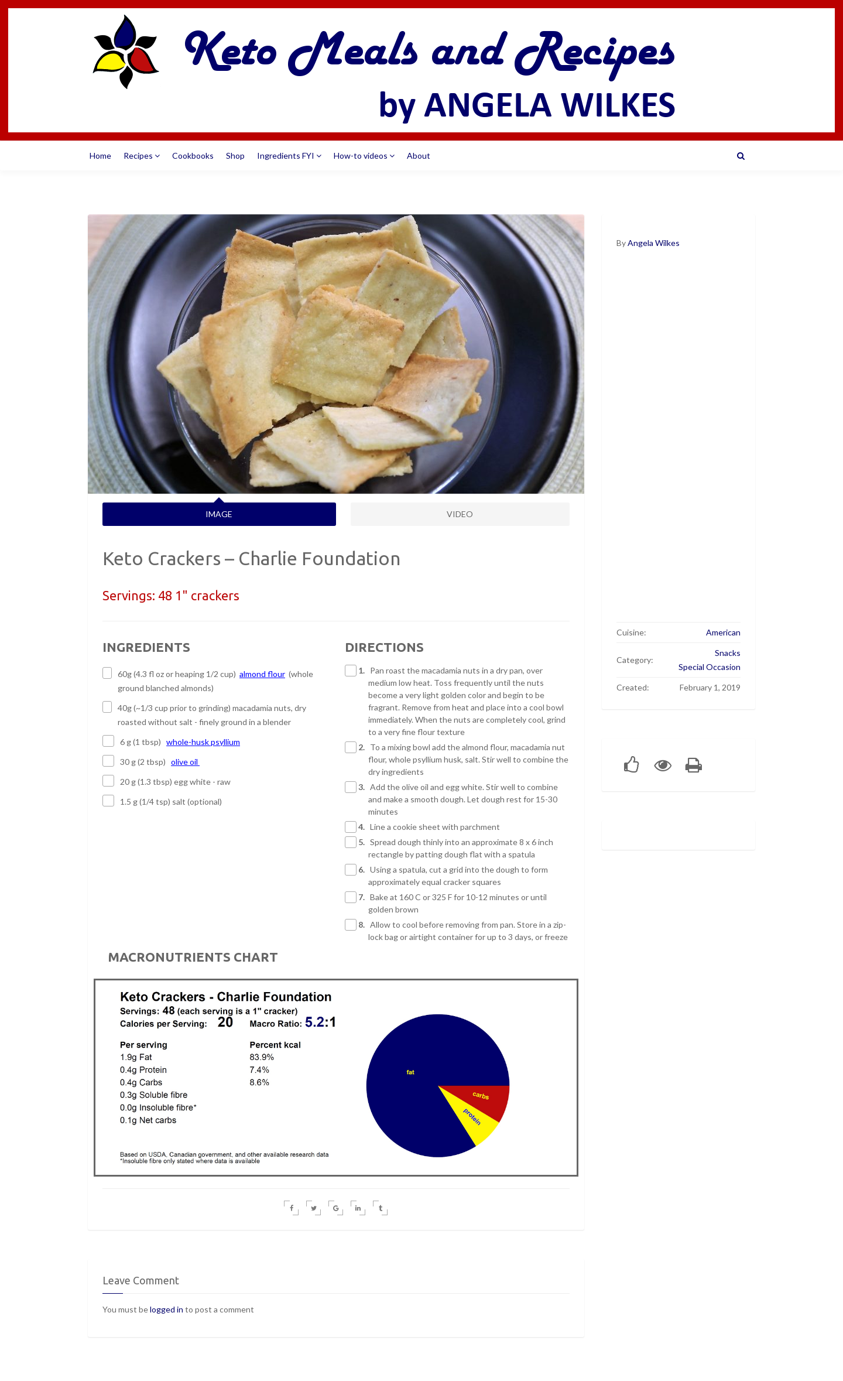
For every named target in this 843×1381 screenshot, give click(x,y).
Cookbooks (193, 155)
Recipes (142, 155)
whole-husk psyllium (203, 742)
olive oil (185, 762)
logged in (166, 1309)
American (723, 632)
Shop (235, 155)
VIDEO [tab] (460, 514)
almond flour (262, 674)
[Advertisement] (678, 443)
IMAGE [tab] (218, 514)
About (418, 155)
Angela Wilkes (654, 243)
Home (100, 155)
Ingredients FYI (289, 155)
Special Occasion (709, 667)
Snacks (728, 653)
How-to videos (364, 155)
